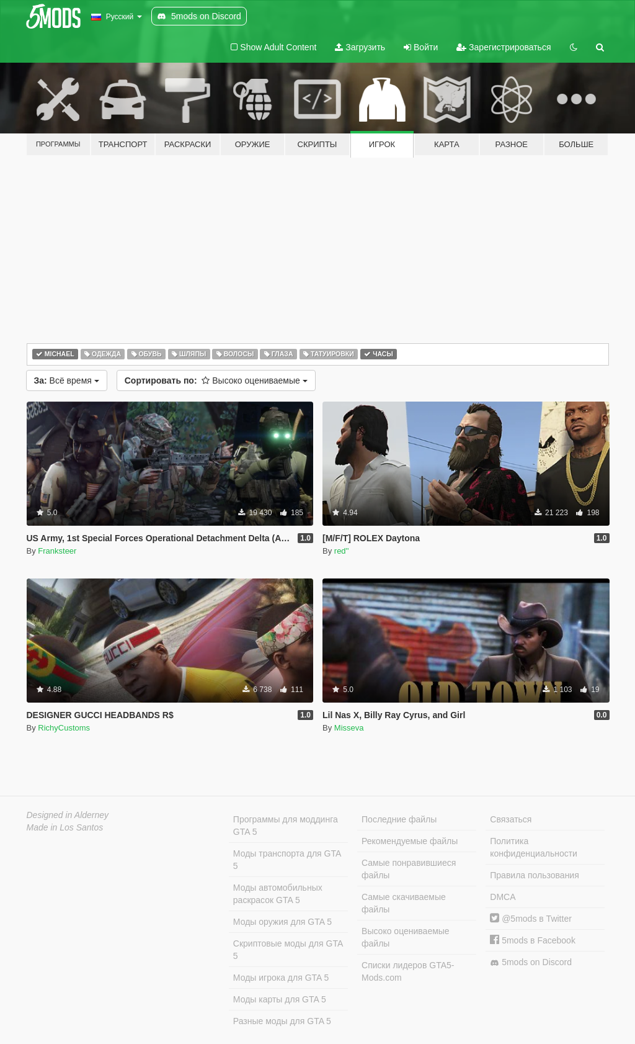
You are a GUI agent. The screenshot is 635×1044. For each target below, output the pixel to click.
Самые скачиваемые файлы (404, 903)
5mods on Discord (531, 962)
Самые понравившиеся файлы (409, 869)
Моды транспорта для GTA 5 (287, 859)
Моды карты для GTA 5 (279, 999)
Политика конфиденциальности (533, 847)
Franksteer (57, 551)
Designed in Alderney (68, 815)
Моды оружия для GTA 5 (282, 922)
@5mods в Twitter (531, 918)
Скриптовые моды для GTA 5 (288, 949)
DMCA (502, 897)
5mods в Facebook (532, 940)
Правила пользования (534, 875)
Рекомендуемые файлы (410, 841)
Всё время (66, 380)
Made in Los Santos (65, 827)
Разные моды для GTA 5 (282, 1021)
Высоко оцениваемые (216, 380)
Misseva (349, 727)
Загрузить (360, 47)
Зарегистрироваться (503, 47)
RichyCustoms (64, 727)
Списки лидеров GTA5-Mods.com (408, 971)
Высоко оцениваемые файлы (406, 937)
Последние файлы (399, 819)
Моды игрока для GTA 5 (281, 978)
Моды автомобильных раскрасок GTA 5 (277, 894)
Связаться (510, 819)
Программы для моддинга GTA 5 (285, 825)
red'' (341, 551)
